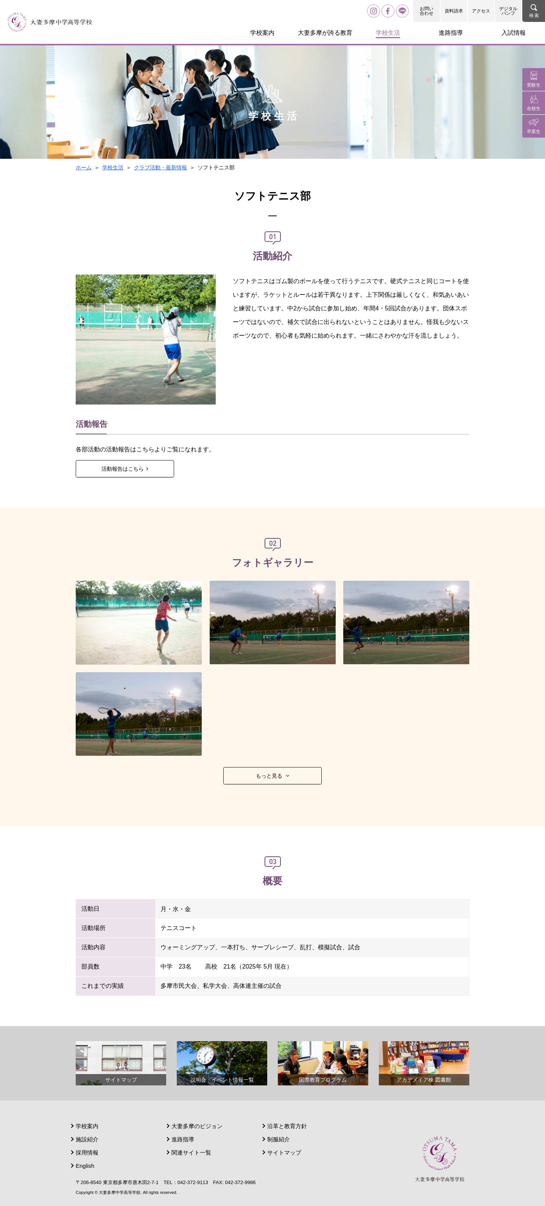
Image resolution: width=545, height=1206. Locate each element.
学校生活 (112, 167)
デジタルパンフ (508, 11)
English (85, 1166)
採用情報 (87, 1152)
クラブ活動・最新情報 (160, 167)
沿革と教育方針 (287, 1126)
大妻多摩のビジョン (197, 1126)
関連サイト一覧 (191, 1152)
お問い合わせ (426, 11)
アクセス (481, 11)
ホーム (84, 167)
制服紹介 (278, 1139)
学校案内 (87, 1126)
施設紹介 (87, 1139)
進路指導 (182, 1139)
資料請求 (454, 11)
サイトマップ (284, 1152)
